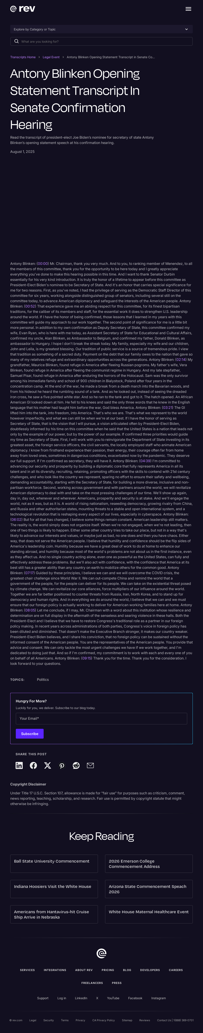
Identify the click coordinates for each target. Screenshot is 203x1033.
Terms (65, 1020)
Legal (32, 1020)
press (117, 983)
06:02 (16, 519)
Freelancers (92, 983)
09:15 (86, 658)
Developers (150, 970)
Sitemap (127, 1020)
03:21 (167, 407)
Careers (176, 970)
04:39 (145, 461)
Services (27, 970)
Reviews (144, 1020)
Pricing (108, 970)
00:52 (30, 306)
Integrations (55, 970)
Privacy (80, 1020)
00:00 (43, 263)
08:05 (30, 610)
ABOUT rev (84, 970)
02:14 (181, 359)
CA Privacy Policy (103, 1020)
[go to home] (101, 953)
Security (48, 1020)
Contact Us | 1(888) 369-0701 (175, 1020)
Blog (127, 970)
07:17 (29, 573)
